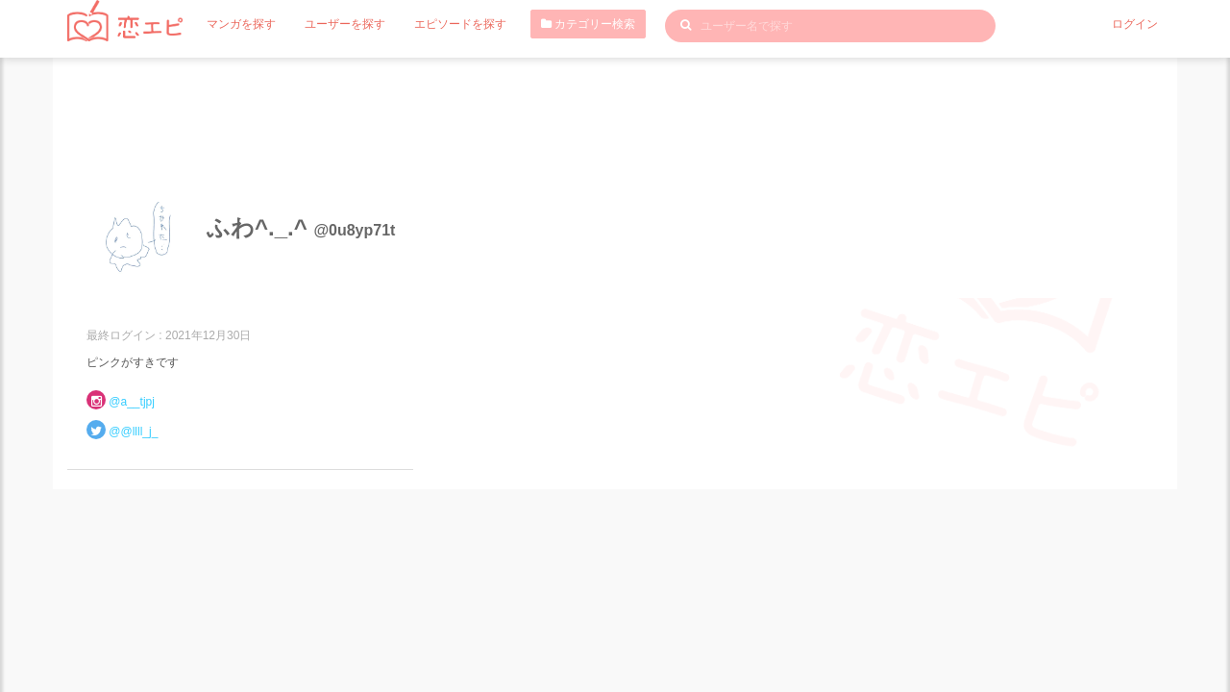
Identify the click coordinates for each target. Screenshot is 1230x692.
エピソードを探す (460, 24)
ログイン (1135, 24)
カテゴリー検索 (588, 24)
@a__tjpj (132, 401)
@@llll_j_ (133, 431)
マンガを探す (241, 24)
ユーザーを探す (345, 24)
